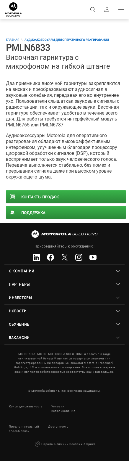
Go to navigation (121, 9)
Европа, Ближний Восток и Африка (64, 444)
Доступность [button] (58, 426)
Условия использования (63, 408)
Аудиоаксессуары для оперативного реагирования (67, 39)
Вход (107, 9)
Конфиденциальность (26, 406)
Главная (12, 39)
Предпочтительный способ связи (24, 429)
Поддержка (33, 213)
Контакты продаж (40, 197)
